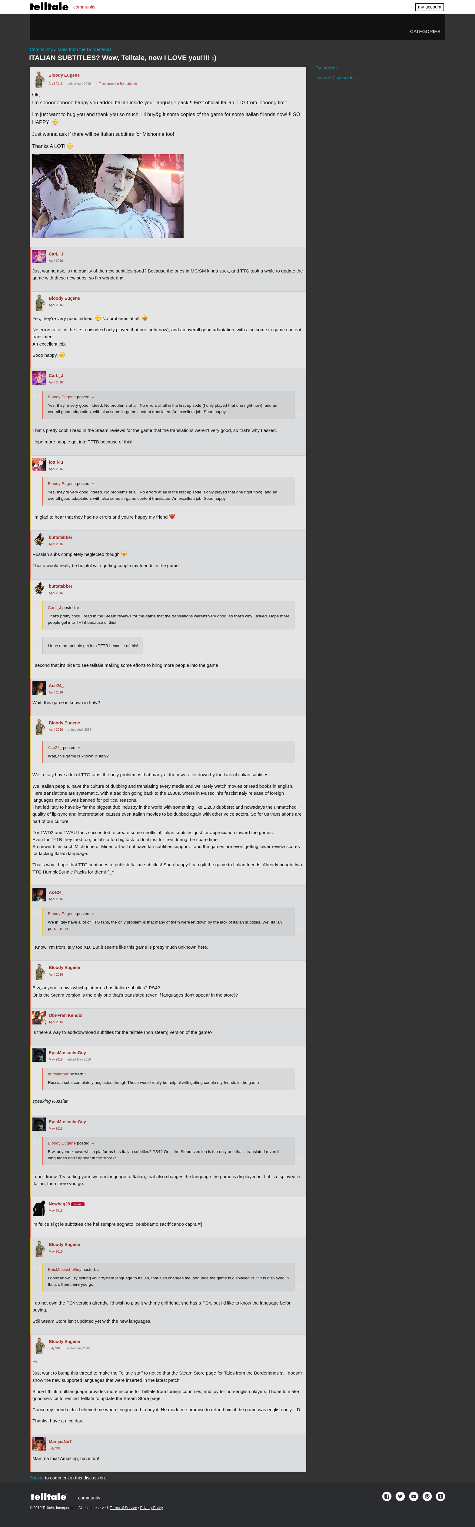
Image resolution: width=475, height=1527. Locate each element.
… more (62, 928)
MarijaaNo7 (60, 1441)
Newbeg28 (59, 1203)
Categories (425, 31)
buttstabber (60, 537)
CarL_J (56, 254)
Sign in (37, 1477)
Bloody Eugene (64, 75)
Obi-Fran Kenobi (65, 1015)
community (84, 6)
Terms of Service (123, 1508)
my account (429, 6)
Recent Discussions (335, 77)
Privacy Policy (151, 1508)
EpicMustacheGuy (67, 1052)
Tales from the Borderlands (118, 83)
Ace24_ (56, 685)
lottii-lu (56, 462)
